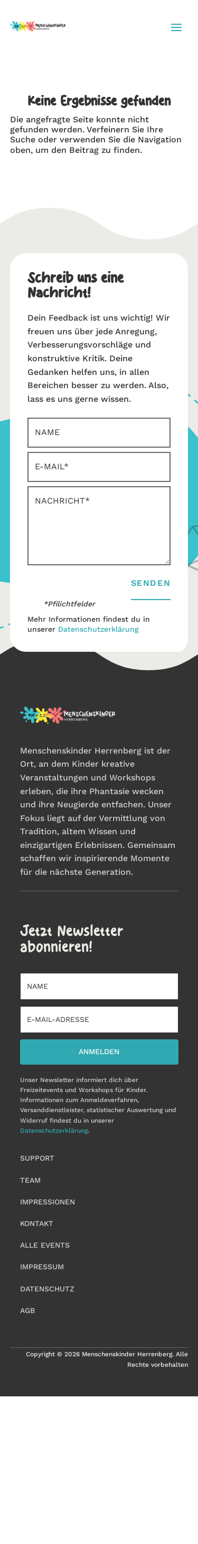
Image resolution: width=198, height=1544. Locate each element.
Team (30, 1180)
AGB (27, 1310)
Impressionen (47, 1202)
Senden (151, 583)
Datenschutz (47, 1289)
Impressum (42, 1266)
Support (37, 1158)
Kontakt (36, 1223)
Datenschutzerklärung (98, 629)
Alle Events (45, 1245)
